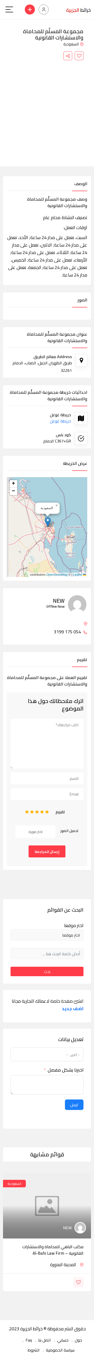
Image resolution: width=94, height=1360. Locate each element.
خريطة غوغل (60, 421)
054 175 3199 (70, 632)
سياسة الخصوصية (60, 1350)
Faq (29, 1340)
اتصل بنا (44, 1340)
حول (78, 1340)
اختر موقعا (73, 925)
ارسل (74, 1104)
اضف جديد (72, 1008)
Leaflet (79, 574)
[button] (48, 522)
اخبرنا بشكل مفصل (65, 1070)
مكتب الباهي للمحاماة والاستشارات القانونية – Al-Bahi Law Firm (52, 1249)
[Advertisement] (47, 109)
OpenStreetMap (57, 574)
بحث (47, 971)
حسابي (62, 1340)
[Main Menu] (9, 9)
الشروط (34, 1350)
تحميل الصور (69, 830)
